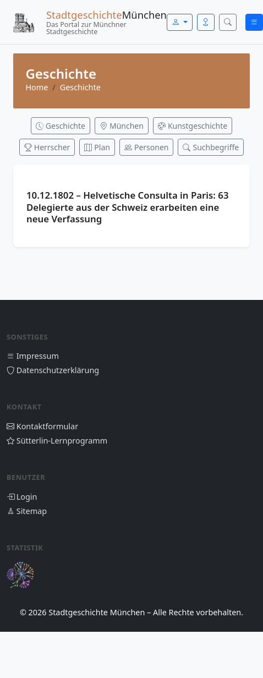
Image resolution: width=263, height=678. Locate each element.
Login (22, 496)
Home (36, 87)
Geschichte (80, 87)
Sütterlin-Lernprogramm (57, 440)
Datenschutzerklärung (53, 370)
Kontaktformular (42, 426)
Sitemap (27, 511)
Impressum (33, 356)
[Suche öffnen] (228, 22)
